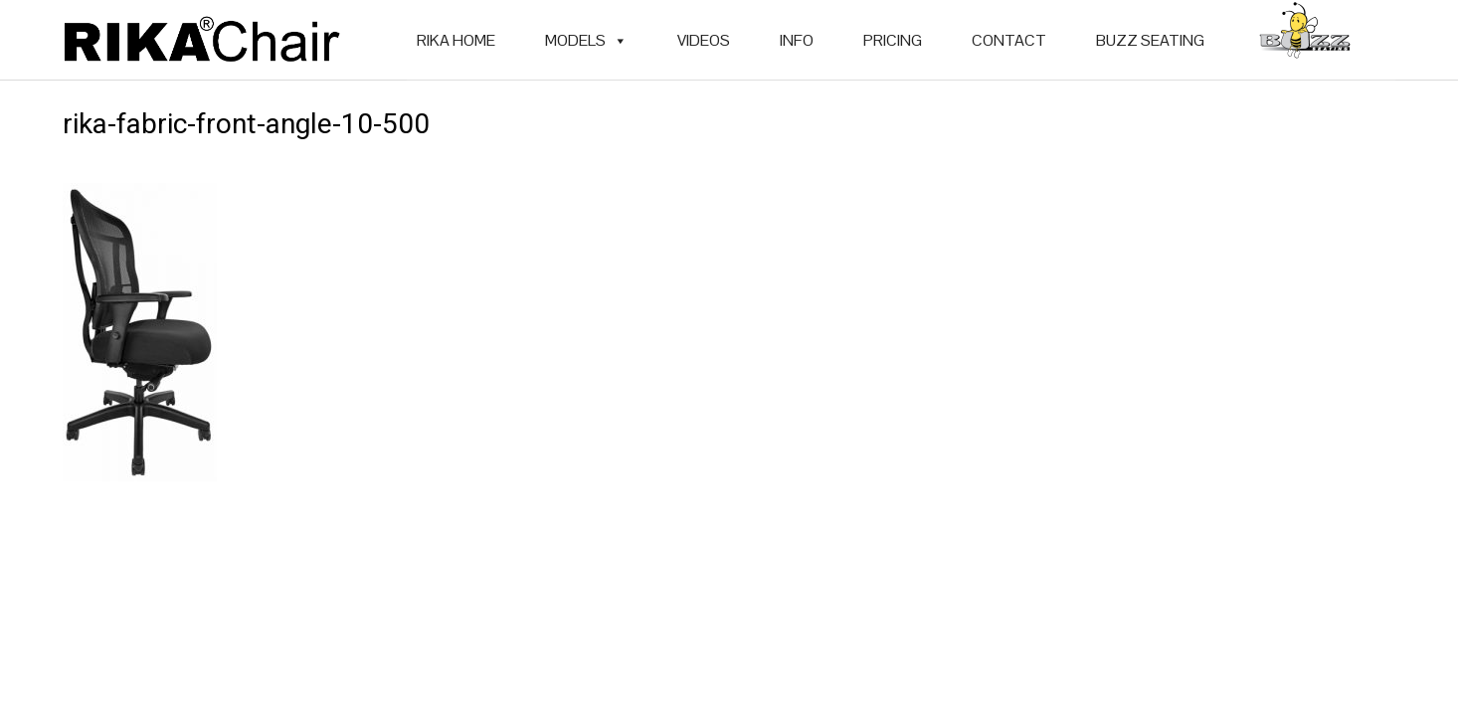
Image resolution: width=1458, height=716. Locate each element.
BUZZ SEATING (1150, 40)
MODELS (586, 40)
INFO (797, 40)
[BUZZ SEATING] (1305, 40)
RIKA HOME (456, 40)
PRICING (892, 40)
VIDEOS (703, 40)
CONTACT (1009, 40)
